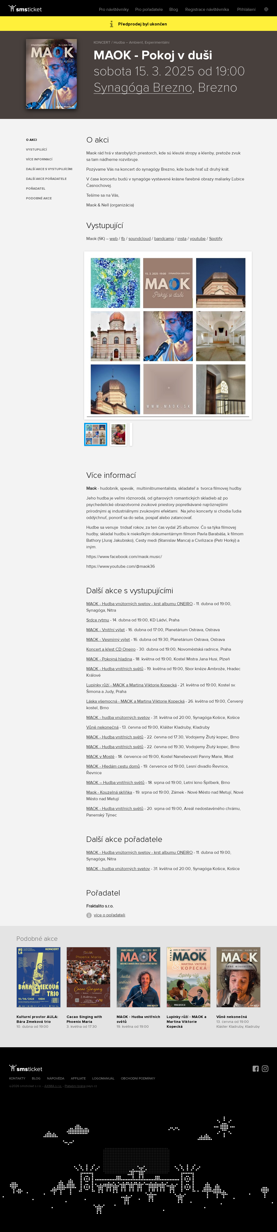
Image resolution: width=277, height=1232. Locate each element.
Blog (173, 9)
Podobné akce (39, 198)
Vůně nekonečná (102, 727)
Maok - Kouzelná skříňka (109, 792)
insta (181, 238)
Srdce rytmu (97, 620)
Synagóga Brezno (143, 87)
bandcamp (164, 238)
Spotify (215, 238)
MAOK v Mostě (100, 756)
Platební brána (75, 1086)
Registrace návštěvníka (207, 9)
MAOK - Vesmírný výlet (108, 639)
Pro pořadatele (149, 9)
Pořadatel (35, 189)
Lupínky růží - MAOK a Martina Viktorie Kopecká (131, 685)
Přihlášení (246, 9)
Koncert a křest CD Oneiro (111, 649)
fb (123, 238)
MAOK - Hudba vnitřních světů (114, 669)
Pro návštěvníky (114, 9)
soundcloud (139, 238)
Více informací (39, 159)
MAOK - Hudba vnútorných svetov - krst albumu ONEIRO (139, 604)
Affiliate (78, 1079)
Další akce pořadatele (46, 179)
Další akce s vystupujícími (49, 169)
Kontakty (17, 1079)
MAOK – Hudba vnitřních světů (115, 782)
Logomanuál (103, 1079)
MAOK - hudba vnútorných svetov (118, 717)
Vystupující (36, 150)
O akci (31, 140)
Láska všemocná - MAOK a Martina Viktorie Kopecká (135, 701)
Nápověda (55, 1079)
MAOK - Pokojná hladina (109, 659)
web (114, 238)
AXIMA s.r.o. (53, 1086)
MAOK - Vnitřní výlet (105, 630)
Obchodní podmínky (138, 1079)
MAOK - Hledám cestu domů (113, 766)
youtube (198, 238)
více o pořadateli (109, 915)
